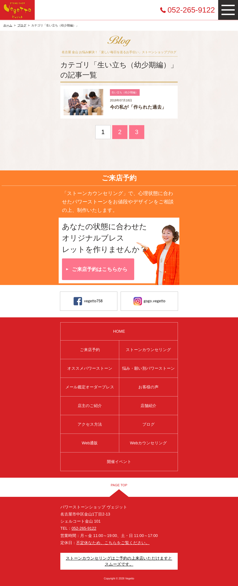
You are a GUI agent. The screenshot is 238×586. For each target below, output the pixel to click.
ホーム (7, 25)
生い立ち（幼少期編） (125, 92)
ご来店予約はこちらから (100, 269)
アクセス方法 (90, 424)
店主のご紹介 (90, 405)
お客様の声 (148, 387)
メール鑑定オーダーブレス (89, 387)
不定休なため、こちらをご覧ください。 (113, 542)
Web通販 (90, 443)
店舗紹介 (148, 405)
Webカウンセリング (148, 443)
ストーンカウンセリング (148, 349)
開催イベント (119, 461)
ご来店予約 (90, 349)
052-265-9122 (191, 10)
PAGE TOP (119, 485)
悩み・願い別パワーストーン (148, 368)
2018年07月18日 (121, 100)
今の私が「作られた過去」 (138, 107)
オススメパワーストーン (89, 368)
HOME (119, 331)
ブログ (21, 25)
